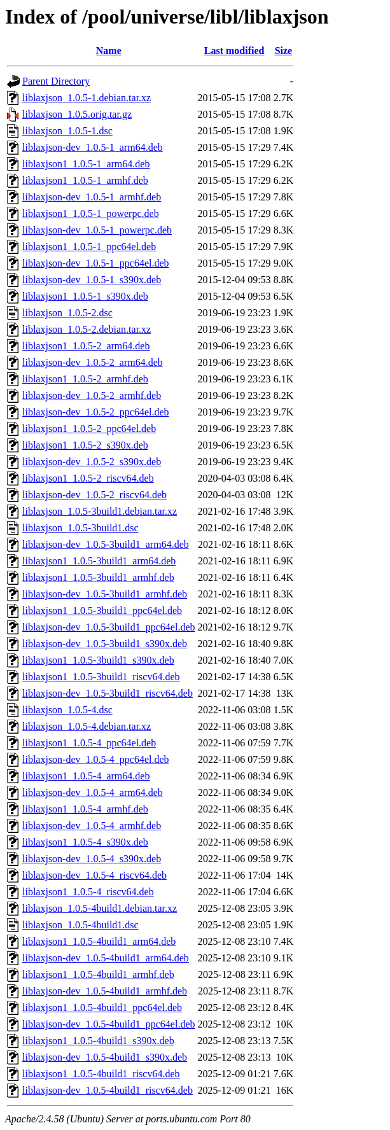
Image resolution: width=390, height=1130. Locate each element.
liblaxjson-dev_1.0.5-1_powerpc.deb (97, 230)
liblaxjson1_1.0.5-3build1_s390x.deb (98, 660)
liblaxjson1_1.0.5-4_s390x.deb (85, 842)
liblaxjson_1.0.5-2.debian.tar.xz (86, 329)
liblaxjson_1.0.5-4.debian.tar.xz (86, 726)
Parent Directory (56, 81)
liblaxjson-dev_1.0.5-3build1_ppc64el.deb (108, 627)
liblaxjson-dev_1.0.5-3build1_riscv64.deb (107, 693)
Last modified (234, 50)
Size (284, 50)
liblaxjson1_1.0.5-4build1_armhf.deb (98, 974)
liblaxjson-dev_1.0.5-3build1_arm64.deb (105, 544)
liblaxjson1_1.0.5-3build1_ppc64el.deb (102, 610)
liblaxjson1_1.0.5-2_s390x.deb (85, 445)
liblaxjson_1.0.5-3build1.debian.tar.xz (99, 511)
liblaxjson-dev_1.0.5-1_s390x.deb (91, 279)
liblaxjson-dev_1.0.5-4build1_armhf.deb (104, 991)
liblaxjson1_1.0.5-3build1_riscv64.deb (101, 676)
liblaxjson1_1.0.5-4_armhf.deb (85, 809)
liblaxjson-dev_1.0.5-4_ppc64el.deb (95, 759)
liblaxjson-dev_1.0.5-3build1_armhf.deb (104, 594)
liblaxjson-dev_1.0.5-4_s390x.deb (91, 858)
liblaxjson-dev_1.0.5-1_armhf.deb (91, 197)
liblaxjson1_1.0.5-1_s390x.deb (85, 296)
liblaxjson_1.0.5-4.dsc (67, 709)
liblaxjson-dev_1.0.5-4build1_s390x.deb (104, 1057)
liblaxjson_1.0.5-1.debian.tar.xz (86, 97)
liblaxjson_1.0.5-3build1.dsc (80, 527)
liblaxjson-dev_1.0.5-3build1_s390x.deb (104, 643)
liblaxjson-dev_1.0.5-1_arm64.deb (92, 147)
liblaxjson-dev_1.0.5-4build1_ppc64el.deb (108, 1024)
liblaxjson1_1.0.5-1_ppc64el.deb (89, 246)
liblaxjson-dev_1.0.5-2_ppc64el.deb (95, 412)
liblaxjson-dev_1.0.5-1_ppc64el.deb (95, 263)
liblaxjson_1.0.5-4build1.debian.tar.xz (99, 908)
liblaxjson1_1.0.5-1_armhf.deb (85, 180)
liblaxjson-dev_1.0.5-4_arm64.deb (92, 792)
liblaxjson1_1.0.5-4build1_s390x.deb (98, 1040)
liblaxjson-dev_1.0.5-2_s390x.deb (91, 461)
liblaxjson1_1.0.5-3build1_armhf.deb (98, 577)
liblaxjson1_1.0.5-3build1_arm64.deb (99, 560)
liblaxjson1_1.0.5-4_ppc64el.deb (89, 742)
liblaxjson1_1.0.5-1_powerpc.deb (90, 213)
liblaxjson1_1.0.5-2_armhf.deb (85, 378)
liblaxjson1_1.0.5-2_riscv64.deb (88, 478)
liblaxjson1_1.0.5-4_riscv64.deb (88, 891)
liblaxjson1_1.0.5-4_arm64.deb (86, 776)
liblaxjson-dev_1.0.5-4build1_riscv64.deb (107, 1090)
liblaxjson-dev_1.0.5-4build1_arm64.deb (105, 957)
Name (109, 50)
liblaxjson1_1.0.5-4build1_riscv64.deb (101, 1073)
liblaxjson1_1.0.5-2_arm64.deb (86, 345)
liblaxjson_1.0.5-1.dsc (67, 130)
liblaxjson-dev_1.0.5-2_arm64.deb (92, 362)
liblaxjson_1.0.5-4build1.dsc (80, 924)
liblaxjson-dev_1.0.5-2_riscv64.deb (94, 494)
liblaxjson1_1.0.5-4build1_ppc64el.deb (102, 1007)
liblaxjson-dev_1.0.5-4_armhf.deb (91, 825)
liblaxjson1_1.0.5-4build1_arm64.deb (99, 941)
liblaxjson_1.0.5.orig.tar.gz (77, 114)
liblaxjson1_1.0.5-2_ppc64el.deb (89, 428)
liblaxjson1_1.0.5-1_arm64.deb (86, 163)
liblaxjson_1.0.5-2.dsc (67, 312)
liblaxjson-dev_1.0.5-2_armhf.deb (91, 395)
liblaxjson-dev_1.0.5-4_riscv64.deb (94, 875)
